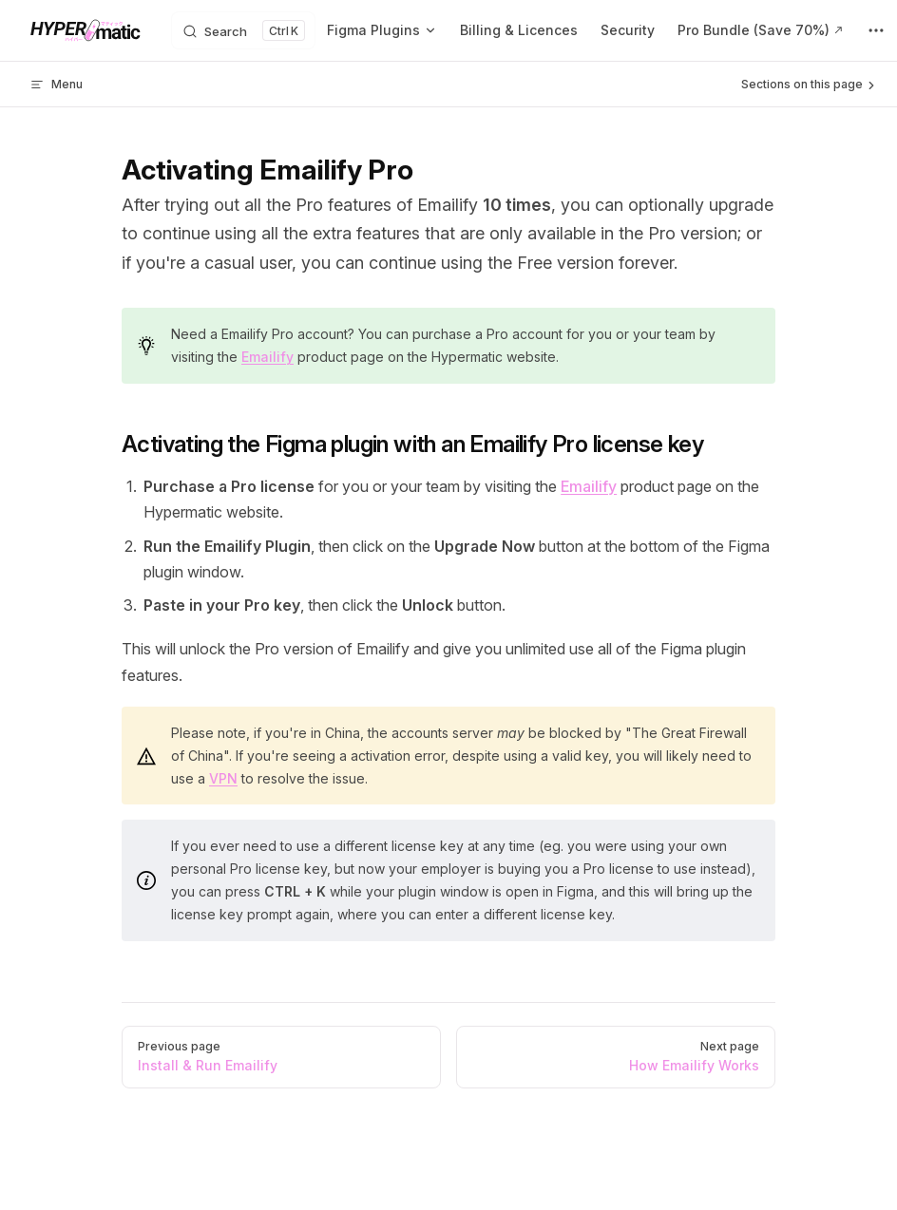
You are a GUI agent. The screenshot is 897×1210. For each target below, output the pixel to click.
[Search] (243, 30)
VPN (223, 778)
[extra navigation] (876, 30)
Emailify (267, 357)
